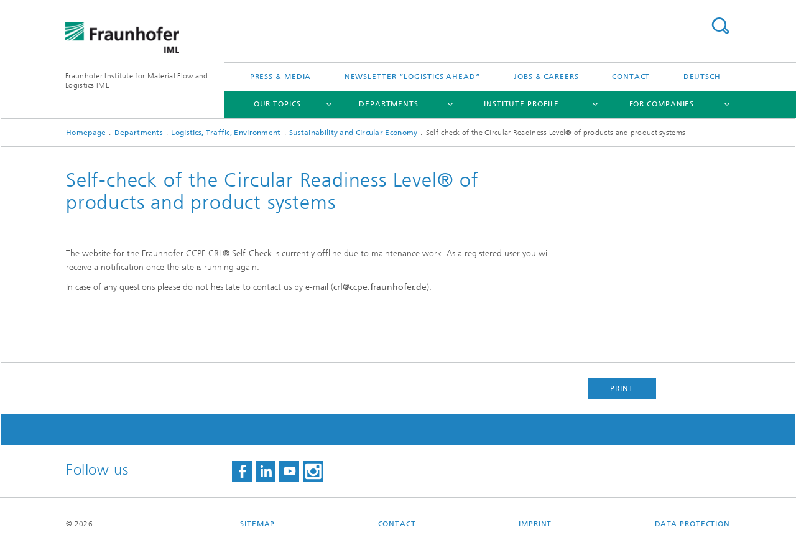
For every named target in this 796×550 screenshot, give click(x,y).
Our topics (277, 104)
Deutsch (702, 76)
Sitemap (257, 524)
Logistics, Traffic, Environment (225, 132)
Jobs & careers (546, 76)
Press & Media (281, 76)
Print (622, 388)
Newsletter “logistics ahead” (413, 76)
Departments (389, 104)
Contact (631, 76)
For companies (662, 104)
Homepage (86, 132)
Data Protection (693, 524)
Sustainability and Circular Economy (353, 132)
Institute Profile (521, 104)
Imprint (535, 524)
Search (720, 26)
